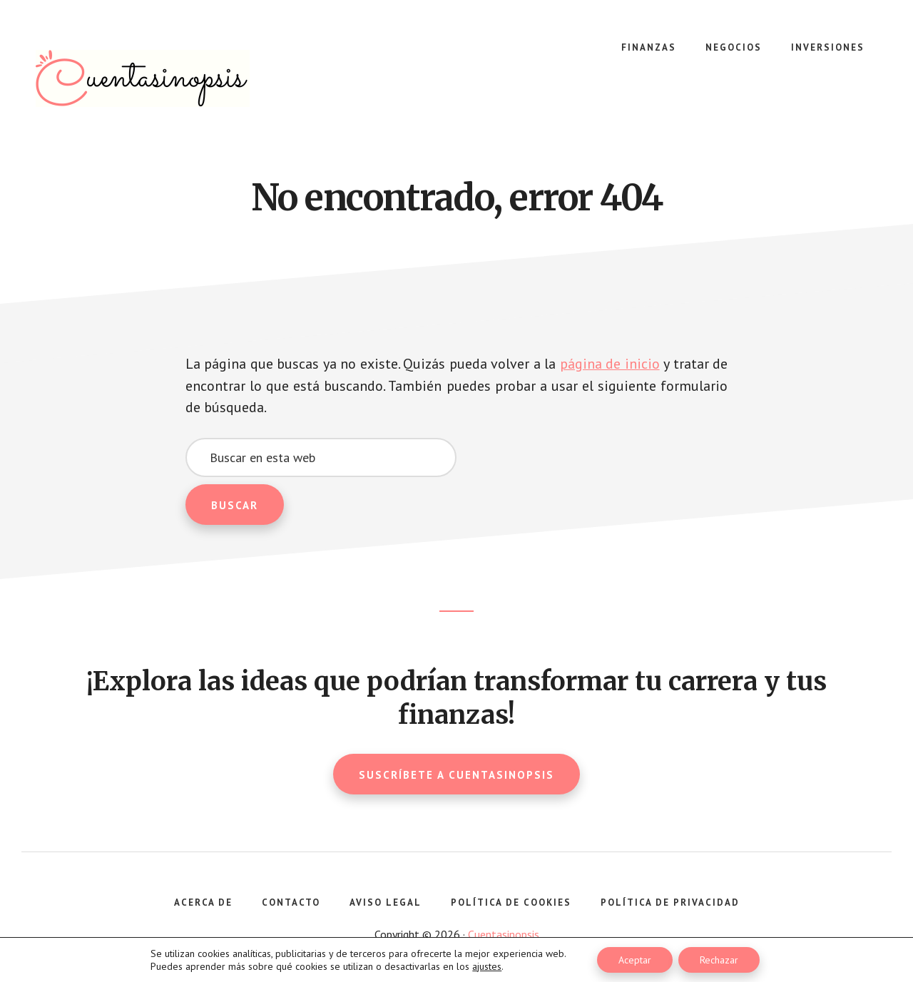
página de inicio (610, 363)
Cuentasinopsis (143, 78)
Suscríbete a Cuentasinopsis (456, 774)
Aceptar (634, 959)
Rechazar (719, 959)
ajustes (486, 966)
